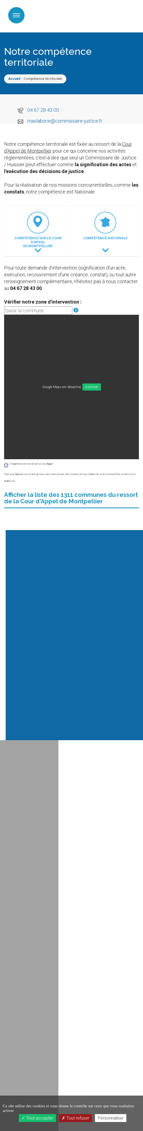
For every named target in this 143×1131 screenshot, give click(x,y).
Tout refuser (75, 1118)
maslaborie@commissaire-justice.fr (64, 121)
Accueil (14, 79)
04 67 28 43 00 (43, 110)
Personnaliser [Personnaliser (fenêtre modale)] (111, 1118)
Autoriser (91, 387)
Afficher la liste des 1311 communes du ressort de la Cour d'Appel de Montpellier (71, 498)
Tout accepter (37, 1118)
